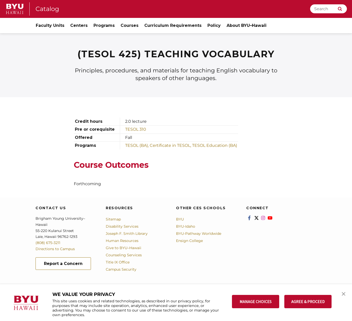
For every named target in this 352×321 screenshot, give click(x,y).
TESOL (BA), (137, 145)
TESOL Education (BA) (214, 145)
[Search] (328, 8)
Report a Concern (63, 263)
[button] (343, 293)
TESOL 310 (135, 129)
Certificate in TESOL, (171, 145)
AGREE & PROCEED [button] (308, 301)
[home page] (15, 9)
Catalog (47, 9)
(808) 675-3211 (48, 242)
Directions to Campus (55, 249)
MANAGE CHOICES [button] (256, 301)
